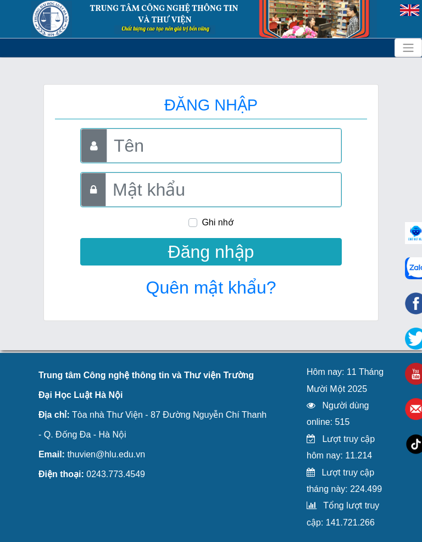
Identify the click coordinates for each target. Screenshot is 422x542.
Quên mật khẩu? (211, 287)
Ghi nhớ (217, 222)
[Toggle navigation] (408, 47)
